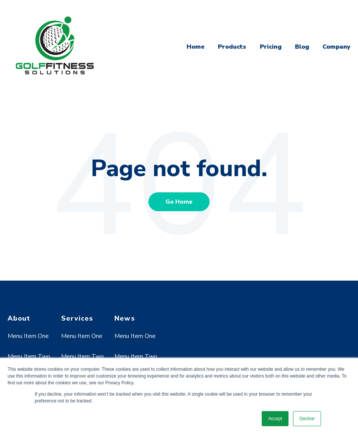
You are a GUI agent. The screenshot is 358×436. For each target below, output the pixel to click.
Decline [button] (307, 418)
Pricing (271, 47)
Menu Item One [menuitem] (28, 336)
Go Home (179, 202)
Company (336, 47)
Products (232, 47)
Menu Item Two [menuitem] (29, 356)
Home (196, 47)
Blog (302, 47)
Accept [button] (275, 418)
